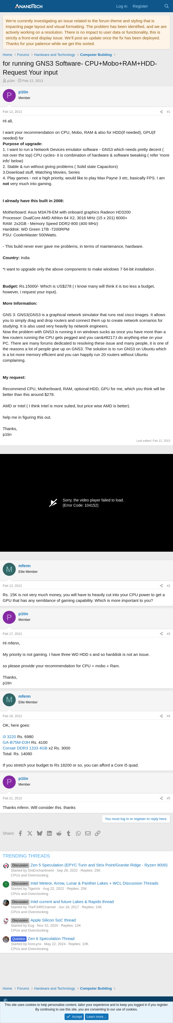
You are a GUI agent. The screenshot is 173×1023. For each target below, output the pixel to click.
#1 (168, 112)
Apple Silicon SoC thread (43, 920)
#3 (168, 634)
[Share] (161, 112)
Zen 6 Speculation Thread (43, 938)
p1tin (11, 81)
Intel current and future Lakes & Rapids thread (62, 901)
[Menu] (7, 6)
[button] (5, 1000)
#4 (168, 716)
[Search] (166, 6)
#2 (168, 586)
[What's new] (155, 6)
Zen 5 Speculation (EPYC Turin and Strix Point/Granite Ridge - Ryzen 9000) (89, 865)
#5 (168, 798)
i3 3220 (9, 736)
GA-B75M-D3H (16, 742)
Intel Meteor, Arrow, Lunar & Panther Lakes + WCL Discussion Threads (84, 883)
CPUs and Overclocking (29, 875)
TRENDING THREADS (26, 856)
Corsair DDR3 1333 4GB (25, 748)
